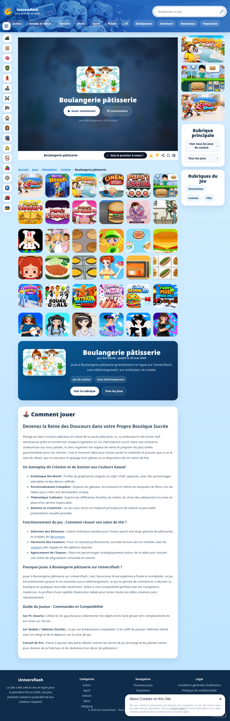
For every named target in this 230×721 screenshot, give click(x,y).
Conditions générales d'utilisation (199, 685)
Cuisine (66, 169)
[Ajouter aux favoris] (168, 155)
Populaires (210, 23)
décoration (57, 537)
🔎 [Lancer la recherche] (222, 12)
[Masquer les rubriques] (6, 26)
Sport (96, 23)
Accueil (23, 169)
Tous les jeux (114, 391)
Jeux (35, 169)
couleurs (37, 547)
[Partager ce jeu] (163, 155)
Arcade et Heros (40, 23)
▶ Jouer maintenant (82, 111)
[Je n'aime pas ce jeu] (157, 155)
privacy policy (178, 708)
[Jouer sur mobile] (174, 155)
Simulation (49, 169)
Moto (81, 23)
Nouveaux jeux (143, 685)
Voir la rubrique (85, 391)
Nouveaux (188, 23)
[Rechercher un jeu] (190, 11)
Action (16, 23)
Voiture (64, 23)
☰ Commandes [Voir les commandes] (117, 111)
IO (126, 23)
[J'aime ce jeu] (151, 155)
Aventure (166, 23)
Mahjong (87, 706)
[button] (125, 155)
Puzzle (112, 23)
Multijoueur (144, 23)
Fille (209, 198)
